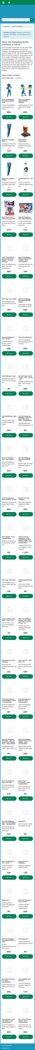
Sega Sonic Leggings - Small (8, 140)
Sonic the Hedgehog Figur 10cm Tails (8, 781)
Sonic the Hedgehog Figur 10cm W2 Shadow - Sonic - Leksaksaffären (9, 822)
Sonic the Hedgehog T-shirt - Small (8, 862)
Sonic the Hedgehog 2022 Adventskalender (25, 217)
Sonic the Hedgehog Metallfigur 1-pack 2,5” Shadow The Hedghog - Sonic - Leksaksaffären (8, 741)
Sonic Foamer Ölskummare (22, 140)
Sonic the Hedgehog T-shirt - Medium (8, 338)
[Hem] (9, 2)
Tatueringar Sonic (23, 939)
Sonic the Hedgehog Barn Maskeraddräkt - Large (24, 459)
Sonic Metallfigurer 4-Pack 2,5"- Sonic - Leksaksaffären (24, 700)
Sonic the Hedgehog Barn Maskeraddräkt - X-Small (9, 940)
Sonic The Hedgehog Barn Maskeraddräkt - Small (8, 101)
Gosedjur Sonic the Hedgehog (24, 498)
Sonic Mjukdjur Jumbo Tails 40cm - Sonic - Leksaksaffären (8, 1021)
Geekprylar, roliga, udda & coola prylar (18, 11)
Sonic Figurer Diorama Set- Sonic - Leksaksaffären (8, 980)
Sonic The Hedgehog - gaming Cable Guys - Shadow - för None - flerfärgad (8, 259)
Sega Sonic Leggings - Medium (8, 179)
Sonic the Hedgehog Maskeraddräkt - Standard (24, 101)
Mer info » (9, 117)
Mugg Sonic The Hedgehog (23, 862)
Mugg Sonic (21, 821)
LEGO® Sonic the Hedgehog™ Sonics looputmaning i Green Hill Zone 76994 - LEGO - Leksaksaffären (25, 539)
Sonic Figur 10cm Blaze (9, 580)
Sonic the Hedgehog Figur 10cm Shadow (8, 458)
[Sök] (32, 19)
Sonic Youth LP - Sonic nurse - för (25, 661)
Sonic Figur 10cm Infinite (9, 299)
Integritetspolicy (5, 1048)
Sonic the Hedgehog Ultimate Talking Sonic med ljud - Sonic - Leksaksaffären (25, 259)
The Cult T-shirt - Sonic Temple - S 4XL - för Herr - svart (25, 377)
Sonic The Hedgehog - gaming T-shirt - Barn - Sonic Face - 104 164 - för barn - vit (25, 621)
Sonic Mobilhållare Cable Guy (9, 416)
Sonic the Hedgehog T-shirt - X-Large (25, 900)
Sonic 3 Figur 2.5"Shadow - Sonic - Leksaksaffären (24, 782)
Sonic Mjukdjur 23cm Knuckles (24, 979)
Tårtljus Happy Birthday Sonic (25, 580)
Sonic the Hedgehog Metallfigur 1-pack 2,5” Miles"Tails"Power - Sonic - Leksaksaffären (25, 418)
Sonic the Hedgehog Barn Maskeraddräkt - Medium (24, 300)
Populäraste (18, 78)
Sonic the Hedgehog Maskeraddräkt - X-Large (9, 498)
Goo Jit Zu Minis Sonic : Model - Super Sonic (9, 619)
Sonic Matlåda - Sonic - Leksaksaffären (8, 537)
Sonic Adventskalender (25, 337)
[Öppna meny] (3, 2)
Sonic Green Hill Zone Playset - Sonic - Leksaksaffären (24, 1021)
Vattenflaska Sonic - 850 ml (25, 179)
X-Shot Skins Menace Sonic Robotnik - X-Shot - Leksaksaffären (9, 700)
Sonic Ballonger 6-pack (8, 376)
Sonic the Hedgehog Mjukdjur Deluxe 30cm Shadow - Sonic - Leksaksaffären (25, 741)
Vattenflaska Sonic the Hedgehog (8, 661)
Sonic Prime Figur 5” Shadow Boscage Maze (8, 217)
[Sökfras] (15, 19)
